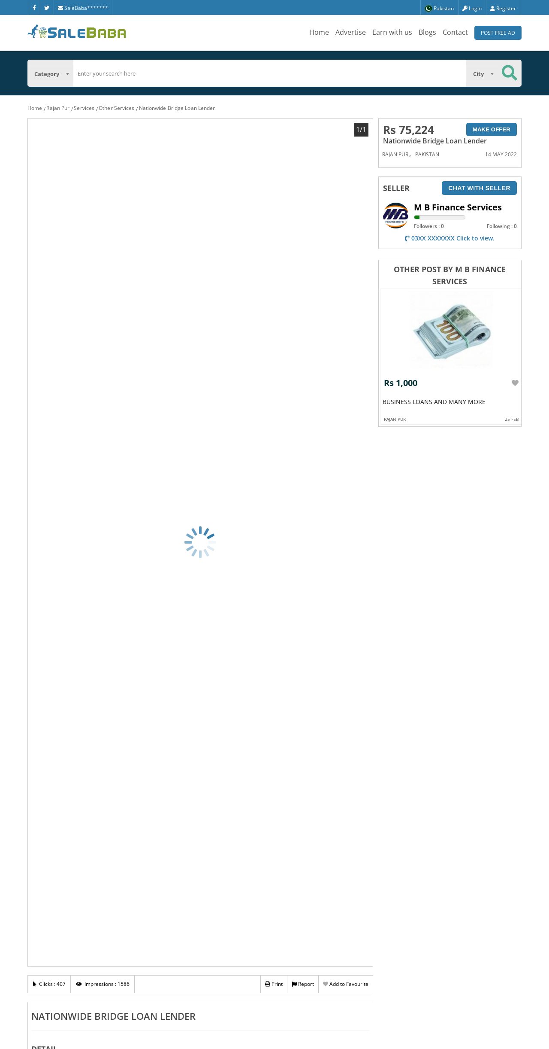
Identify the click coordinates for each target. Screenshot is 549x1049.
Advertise (350, 32)
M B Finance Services (458, 207)
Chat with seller (479, 188)
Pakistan (427, 154)
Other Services (116, 108)
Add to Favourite (345, 984)
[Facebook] (34, 7)
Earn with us (392, 32)
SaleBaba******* (83, 8)
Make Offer (491, 129)
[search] (269, 73)
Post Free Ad (498, 32)
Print (274, 984)
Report (303, 984)
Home (319, 32)
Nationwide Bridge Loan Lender (177, 108)
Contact (455, 32)
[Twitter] (47, 7)
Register (503, 8)
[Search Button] (510, 73)
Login (472, 8)
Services (84, 108)
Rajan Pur (57, 108)
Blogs (427, 32)
